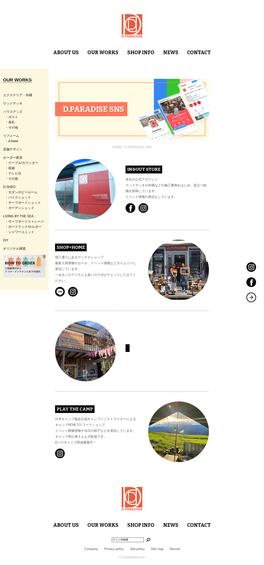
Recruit (175, 549)
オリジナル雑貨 (14, 248)
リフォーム (11, 135)
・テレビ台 (13, 173)
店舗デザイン (12, 149)
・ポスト (11, 117)
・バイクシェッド (18, 197)
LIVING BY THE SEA (18, 216)
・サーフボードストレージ (24, 221)
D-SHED (9, 187)
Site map (157, 549)
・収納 (10, 168)
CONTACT (199, 53)
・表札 (10, 122)
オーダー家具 (12, 157)
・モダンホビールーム (21, 192)
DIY (6, 240)
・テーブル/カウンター (21, 163)
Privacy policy (114, 549)
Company (91, 549)
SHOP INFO (140, 53)
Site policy (137, 549)
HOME (117, 147)
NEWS (170, 53)
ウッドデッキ (12, 103)
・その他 (11, 127)
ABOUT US (66, 53)
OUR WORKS (102, 53)
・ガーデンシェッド (19, 208)
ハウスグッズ (12, 111)
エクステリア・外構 (17, 95)
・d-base (11, 141)
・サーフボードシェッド (23, 202)
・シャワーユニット (19, 232)
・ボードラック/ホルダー (23, 226)
